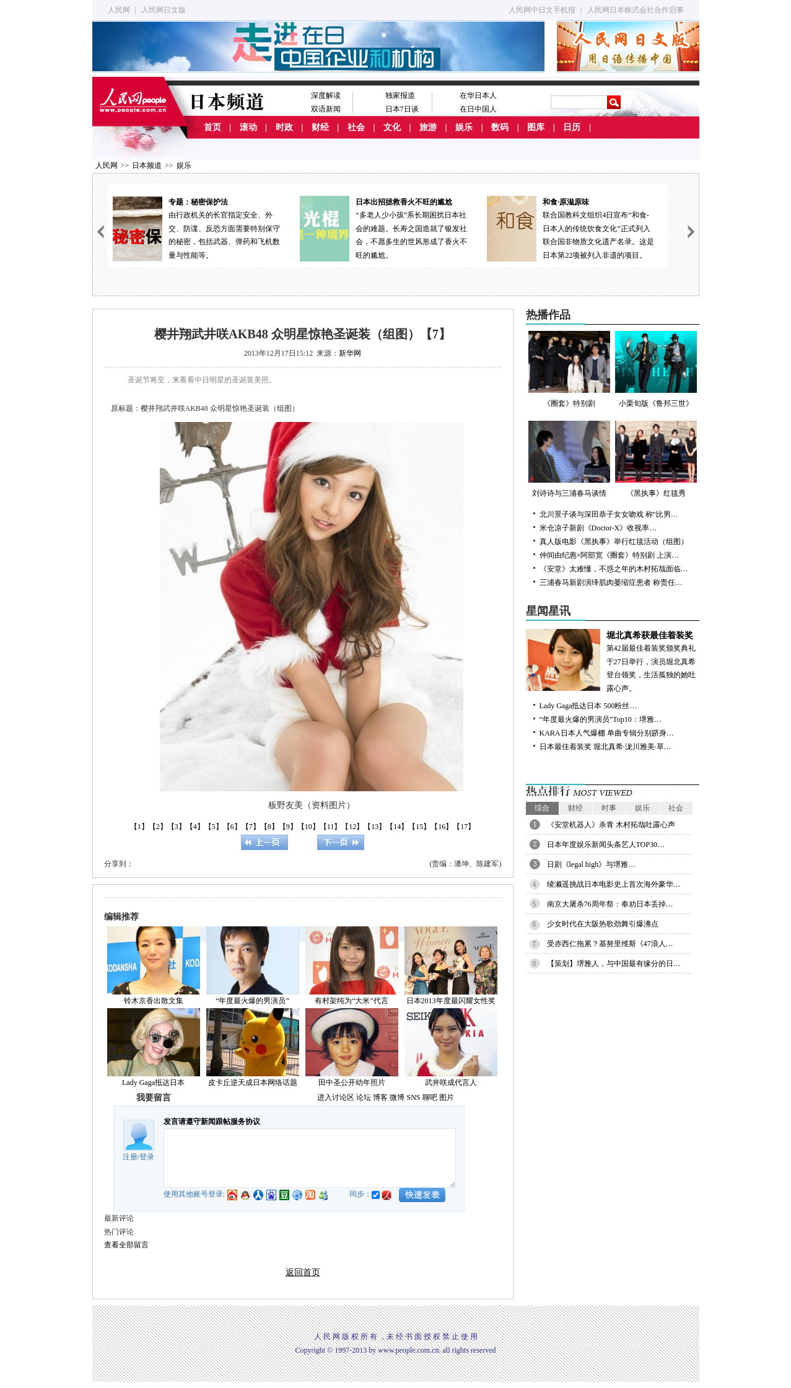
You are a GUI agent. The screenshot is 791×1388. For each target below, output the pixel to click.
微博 (397, 1097)
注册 (130, 1157)
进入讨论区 (335, 1097)
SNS (413, 1097)
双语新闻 (326, 109)
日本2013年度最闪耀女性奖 (451, 1000)
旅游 (428, 127)
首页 (212, 127)
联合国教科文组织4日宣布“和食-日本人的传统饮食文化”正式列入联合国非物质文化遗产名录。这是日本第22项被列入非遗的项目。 (574, 228)
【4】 (195, 826)
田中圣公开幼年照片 (351, 1082)
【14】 (397, 826)
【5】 (213, 826)
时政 (284, 127)
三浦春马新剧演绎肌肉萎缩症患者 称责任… (611, 582)
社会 (356, 127)
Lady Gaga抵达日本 (153, 1082)
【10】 (308, 826)
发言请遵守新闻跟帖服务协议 (212, 1121)
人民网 (119, 10)
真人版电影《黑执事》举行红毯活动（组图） (614, 541)
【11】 (331, 826)
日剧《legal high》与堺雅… (591, 864)
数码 (500, 127)
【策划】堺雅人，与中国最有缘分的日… (614, 963)
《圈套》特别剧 (569, 369)
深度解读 (326, 95)
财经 (320, 127)
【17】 (464, 826)
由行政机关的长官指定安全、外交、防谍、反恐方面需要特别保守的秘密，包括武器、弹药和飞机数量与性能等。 (200, 228)
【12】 (352, 826)
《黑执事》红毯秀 (656, 459)
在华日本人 (478, 95)
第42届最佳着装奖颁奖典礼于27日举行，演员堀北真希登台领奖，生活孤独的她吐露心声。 (612, 661)
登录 (146, 1157)
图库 (535, 127)
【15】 (419, 826)
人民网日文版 (163, 10)
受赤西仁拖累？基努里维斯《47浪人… (610, 943)
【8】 (269, 826)
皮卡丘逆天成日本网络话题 (252, 1082)
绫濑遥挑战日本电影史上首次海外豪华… (614, 884)
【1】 (139, 826)
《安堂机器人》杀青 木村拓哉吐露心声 (611, 824)
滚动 (248, 127)
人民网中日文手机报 (542, 10)
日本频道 (147, 165)
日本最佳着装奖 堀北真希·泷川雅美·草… (605, 746)
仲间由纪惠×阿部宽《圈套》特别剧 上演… (610, 555)
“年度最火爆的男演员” (252, 1000)
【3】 (176, 826)
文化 (392, 127)
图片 (446, 1097)
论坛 (363, 1097)
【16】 (441, 826)
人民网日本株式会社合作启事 (635, 10)
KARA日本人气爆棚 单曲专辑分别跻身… (607, 733)
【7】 (251, 826)
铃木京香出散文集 (153, 1000)
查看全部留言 (126, 1245)
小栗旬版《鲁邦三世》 (656, 369)
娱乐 (464, 127)
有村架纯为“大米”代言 (351, 1000)
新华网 (350, 353)
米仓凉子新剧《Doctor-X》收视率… (598, 528)
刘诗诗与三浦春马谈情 (569, 459)
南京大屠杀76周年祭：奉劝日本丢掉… (610, 904)
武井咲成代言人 (451, 1082)
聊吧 (429, 1097)
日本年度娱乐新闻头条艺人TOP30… (606, 844)
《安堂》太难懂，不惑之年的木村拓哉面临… (614, 568)
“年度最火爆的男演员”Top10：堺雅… (601, 719)
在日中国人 (478, 109)
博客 (380, 1097)
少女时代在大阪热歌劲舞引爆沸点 (602, 924)
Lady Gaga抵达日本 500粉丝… (588, 705)
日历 (571, 127)
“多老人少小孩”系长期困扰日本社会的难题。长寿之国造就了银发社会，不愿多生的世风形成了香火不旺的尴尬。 (387, 228)
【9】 (288, 826)
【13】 (375, 826)
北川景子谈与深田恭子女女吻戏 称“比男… (609, 514)
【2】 (158, 826)
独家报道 (400, 95)
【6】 (232, 826)
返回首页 (303, 1272)
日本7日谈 (402, 109)
